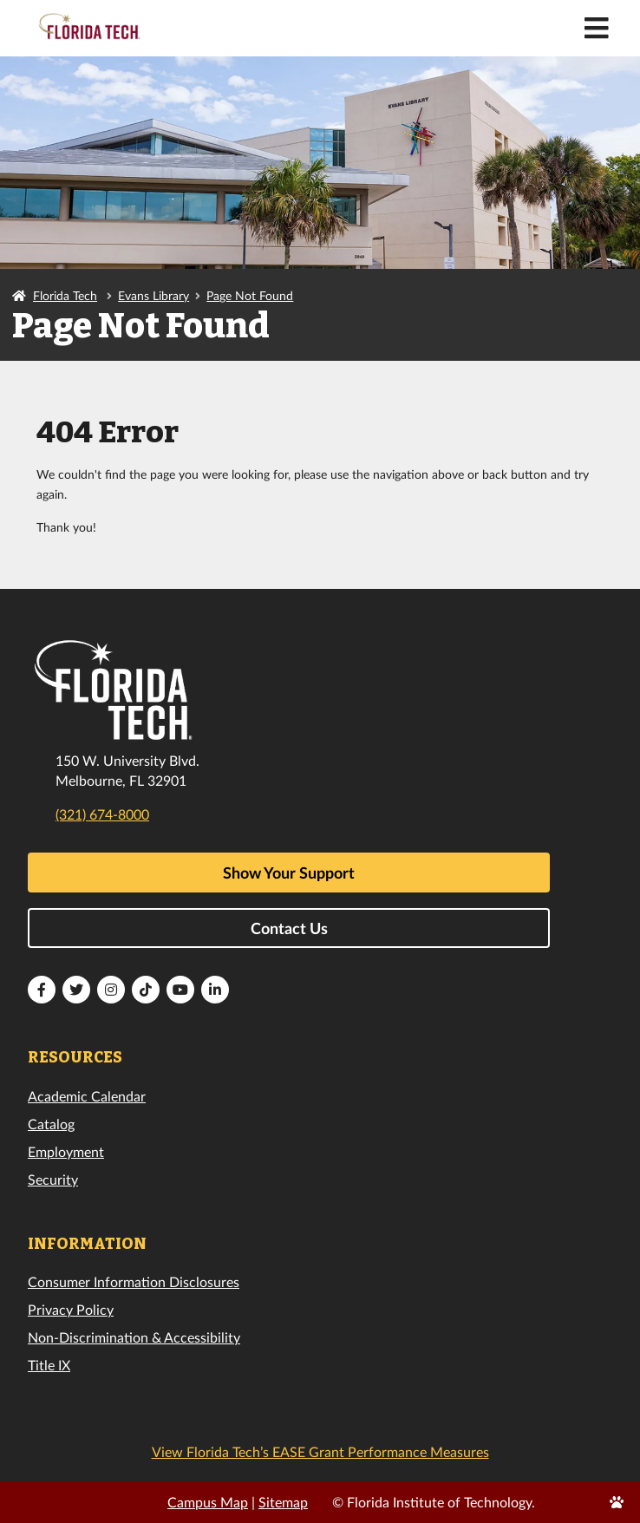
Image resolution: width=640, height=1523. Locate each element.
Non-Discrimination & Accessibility (134, 1337)
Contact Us (289, 928)
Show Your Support (289, 872)
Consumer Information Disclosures (133, 1281)
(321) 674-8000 (102, 814)
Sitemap (283, 1502)
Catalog (51, 1123)
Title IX (49, 1364)
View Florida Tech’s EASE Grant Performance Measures (320, 1451)
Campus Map (207, 1502)
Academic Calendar (87, 1096)
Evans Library (153, 295)
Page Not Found (249, 295)
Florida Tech (65, 295)
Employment (66, 1151)
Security (53, 1179)
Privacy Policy (71, 1309)
